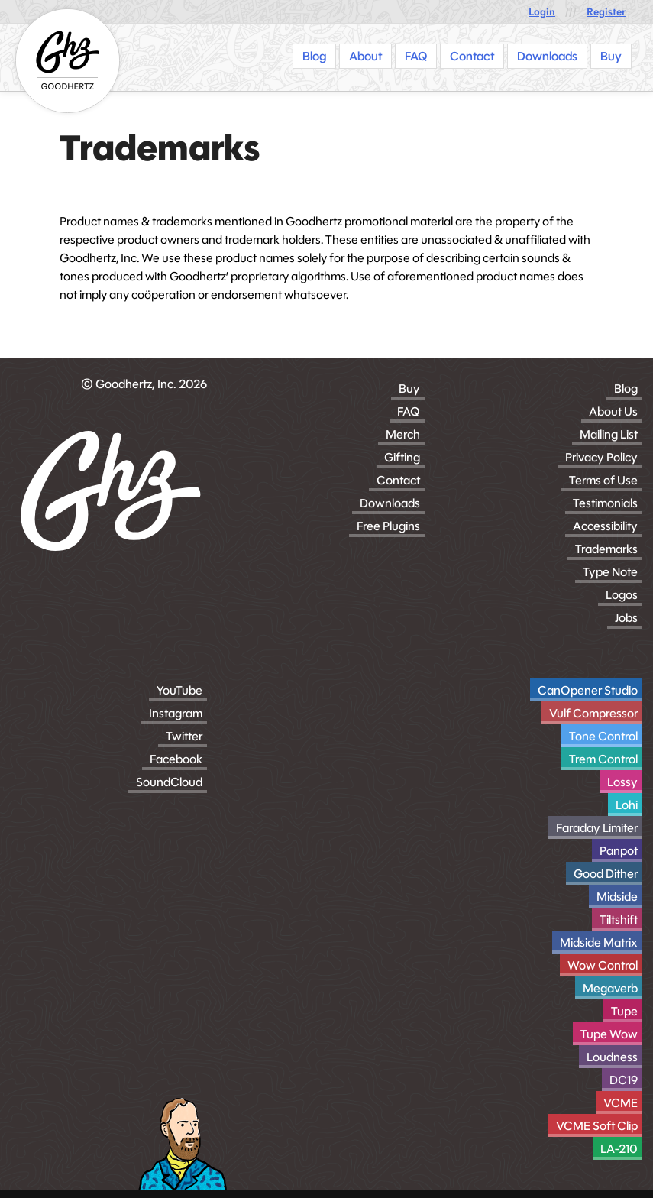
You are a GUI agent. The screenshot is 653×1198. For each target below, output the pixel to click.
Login (542, 11)
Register (606, 11)
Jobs (626, 617)
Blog (626, 388)
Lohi (627, 805)
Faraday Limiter (597, 828)
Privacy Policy (601, 457)
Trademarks (606, 549)
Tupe (624, 1011)
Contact (398, 480)
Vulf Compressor (593, 713)
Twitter (184, 736)
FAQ (408, 411)
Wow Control (602, 965)
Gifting (402, 457)
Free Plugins (388, 526)
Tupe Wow (609, 1034)
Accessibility (605, 526)
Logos (622, 595)
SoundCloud (169, 782)
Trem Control (603, 759)
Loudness (612, 1057)
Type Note (610, 572)
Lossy (622, 782)
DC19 (623, 1080)
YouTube (179, 690)
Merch (403, 434)
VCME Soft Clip (597, 1126)
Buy (409, 388)
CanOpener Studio (588, 690)
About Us (613, 411)
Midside (617, 896)
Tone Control (603, 736)
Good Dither (606, 873)
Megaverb (610, 988)
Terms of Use (603, 480)
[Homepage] (67, 60)
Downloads (390, 503)
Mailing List (609, 434)
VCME (620, 1103)
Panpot (619, 850)
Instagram (175, 713)
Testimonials (605, 503)
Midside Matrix (599, 942)
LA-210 (619, 1148)
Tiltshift (619, 919)
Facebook (176, 759)
